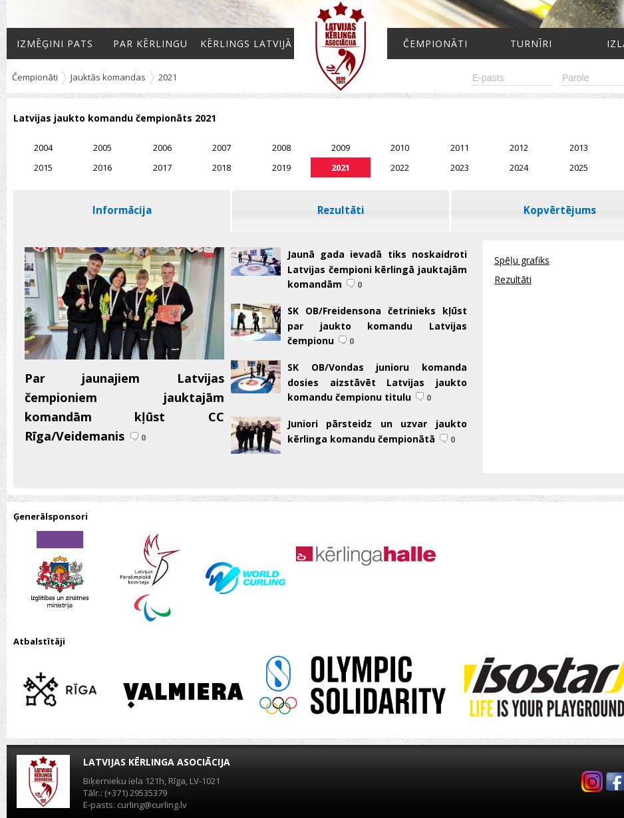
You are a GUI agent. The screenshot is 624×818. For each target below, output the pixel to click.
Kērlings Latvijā (246, 43)
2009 (340, 147)
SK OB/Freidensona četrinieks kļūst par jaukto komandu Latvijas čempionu (377, 325)
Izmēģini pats (55, 43)
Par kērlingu (150, 43)
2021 (167, 77)
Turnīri (531, 43)
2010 (399, 147)
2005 (102, 147)
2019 (281, 167)
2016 (102, 167)
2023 (459, 167)
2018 (221, 167)
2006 (162, 147)
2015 (43, 167)
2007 (221, 147)
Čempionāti (435, 43)
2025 (578, 167)
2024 (519, 167)
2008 (281, 147)
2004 (43, 147)
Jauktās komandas (108, 77)
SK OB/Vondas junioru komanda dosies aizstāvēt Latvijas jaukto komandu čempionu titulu (377, 382)
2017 (162, 167)
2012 (519, 147)
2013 (578, 147)
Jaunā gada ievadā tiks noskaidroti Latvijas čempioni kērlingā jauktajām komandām (377, 269)
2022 (399, 167)
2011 (459, 147)
